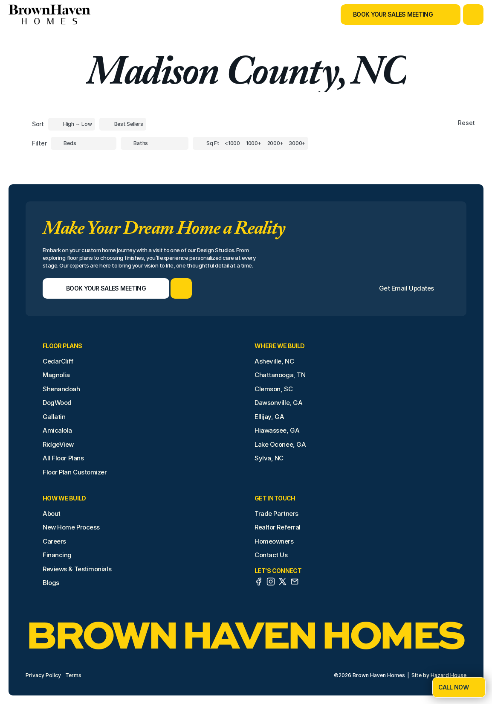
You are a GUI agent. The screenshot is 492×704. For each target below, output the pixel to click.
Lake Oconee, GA (280, 444)
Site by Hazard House (438, 675)
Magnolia (56, 375)
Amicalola (57, 430)
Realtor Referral (278, 527)
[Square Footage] (232, 143)
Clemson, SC (273, 389)
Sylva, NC (269, 458)
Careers (54, 541)
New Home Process (71, 527)
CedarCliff (58, 361)
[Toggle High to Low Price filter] (71, 124)
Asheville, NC (274, 361)
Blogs (51, 583)
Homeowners (274, 541)
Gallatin (54, 417)
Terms (73, 675)
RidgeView (58, 444)
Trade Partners (276, 513)
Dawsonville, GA (278, 403)
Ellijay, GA (269, 417)
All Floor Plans (63, 458)
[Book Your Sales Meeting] (390, 14)
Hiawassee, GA (277, 430)
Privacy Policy (43, 675)
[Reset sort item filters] (448, 123)
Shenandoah (61, 389)
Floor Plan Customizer (75, 472)
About (52, 513)
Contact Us (271, 555)
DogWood (57, 403)
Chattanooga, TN (280, 375)
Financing (57, 555)
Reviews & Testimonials (77, 569)
